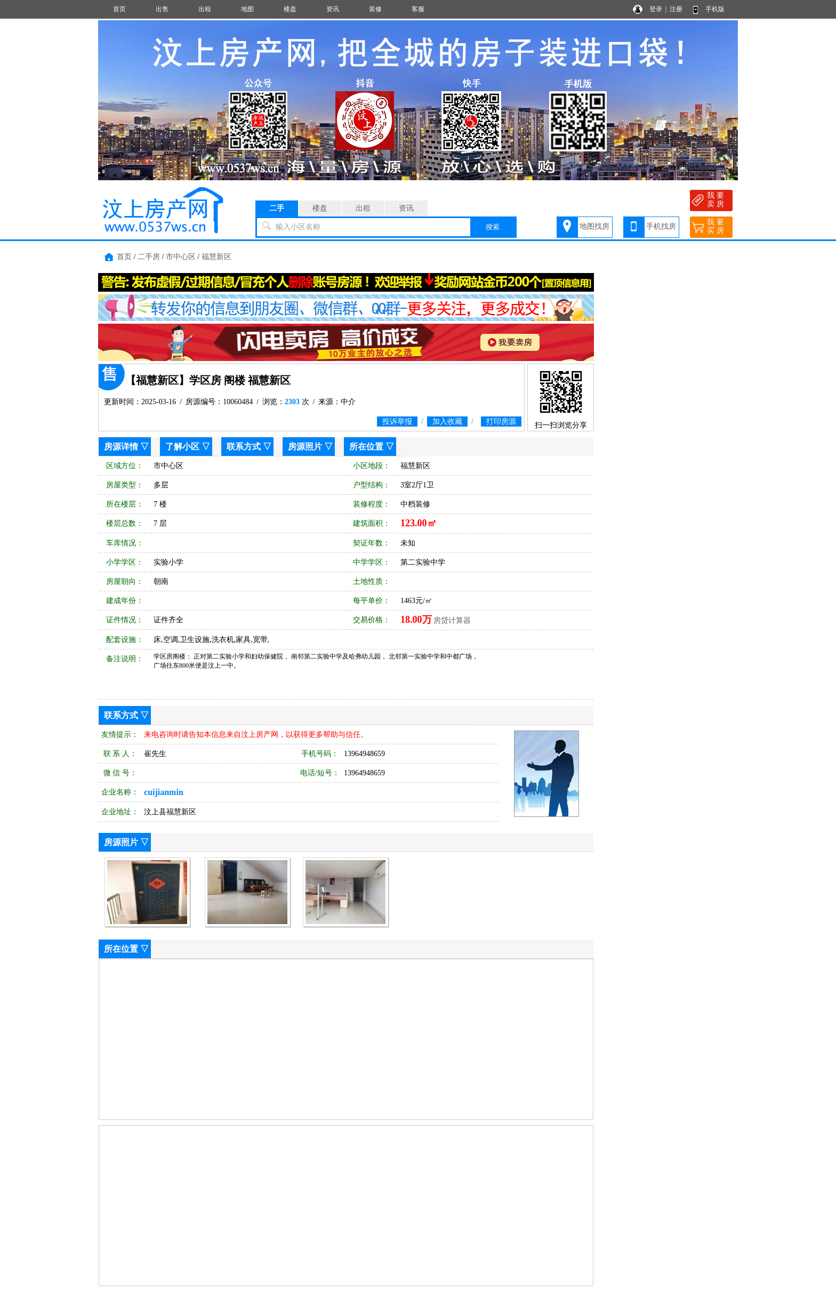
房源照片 (305, 446)
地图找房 (594, 226)
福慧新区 (216, 257)
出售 (162, 9)
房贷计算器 (452, 620)
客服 (418, 9)
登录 (655, 9)
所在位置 (366, 446)
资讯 (332, 9)
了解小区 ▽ (187, 446)
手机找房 (661, 226)
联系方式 (244, 446)
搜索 (493, 227)
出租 (204, 9)
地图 (247, 9)
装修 (375, 9)
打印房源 (501, 422)
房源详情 (121, 446)
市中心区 (181, 257)
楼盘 (290, 9)
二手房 (149, 257)
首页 (119, 9)
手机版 (715, 9)
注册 (676, 9)
